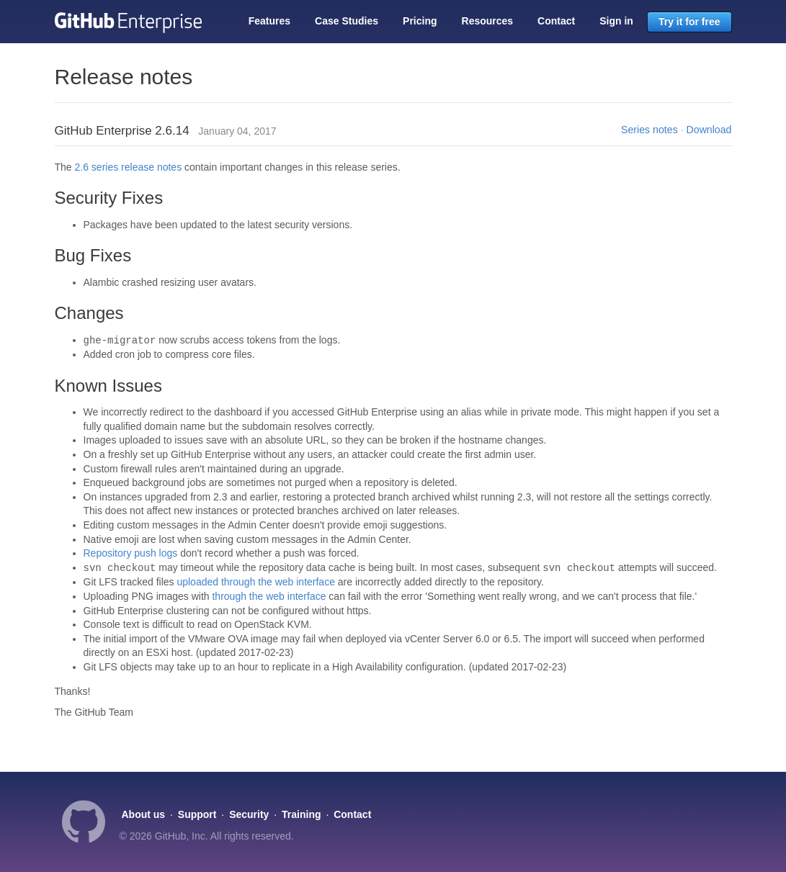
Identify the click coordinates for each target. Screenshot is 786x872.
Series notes (649, 129)
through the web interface (269, 596)
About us (144, 814)
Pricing (420, 21)
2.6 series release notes (128, 167)
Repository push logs (131, 553)
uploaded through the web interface (256, 582)
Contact (556, 21)
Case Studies (346, 21)
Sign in (616, 21)
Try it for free (689, 21)
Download (709, 129)
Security (249, 814)
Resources (488, 21)
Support (197, 814)
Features (269, 21)
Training (301, 814)
